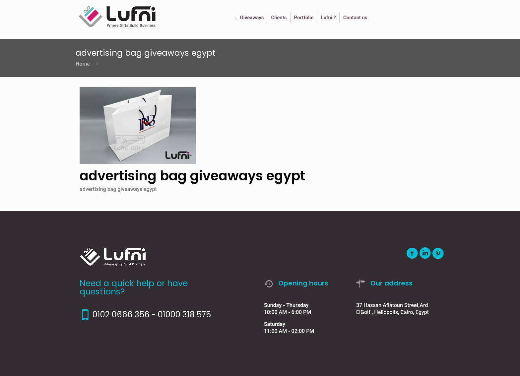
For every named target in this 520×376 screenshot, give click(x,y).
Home (83, 64)
